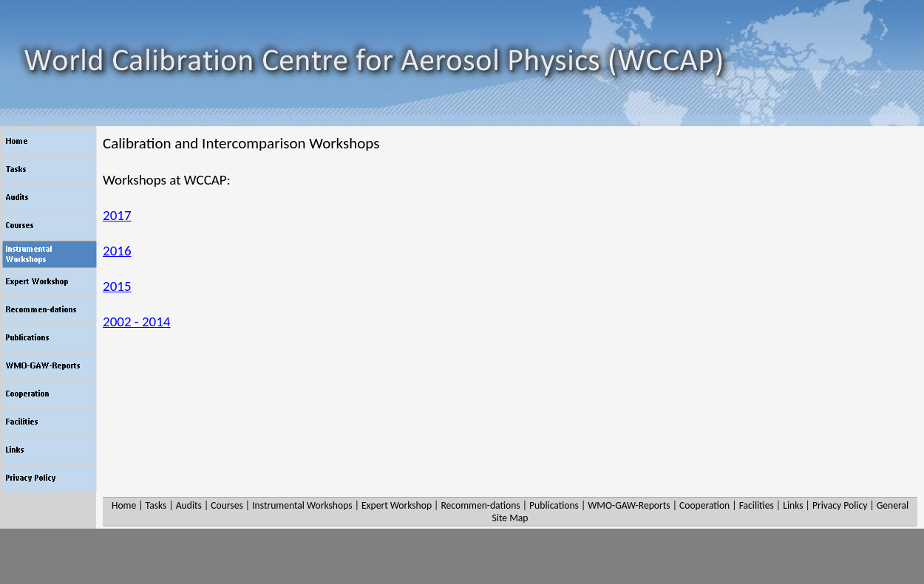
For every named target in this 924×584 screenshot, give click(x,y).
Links (793, 505)
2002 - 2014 (136, 321)
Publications (554, 505)
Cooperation (704, 505)
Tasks (156, 505)
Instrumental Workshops (302, 505)
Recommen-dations (480, 505)
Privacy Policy (839, 505)
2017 (117, 215)
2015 (117, 286)
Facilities (756, 505)
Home (124, 505)
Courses (226, 505)
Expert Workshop (396, 505)
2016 (117, 250)
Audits (189, 505)
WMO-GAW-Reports (629, 505)
